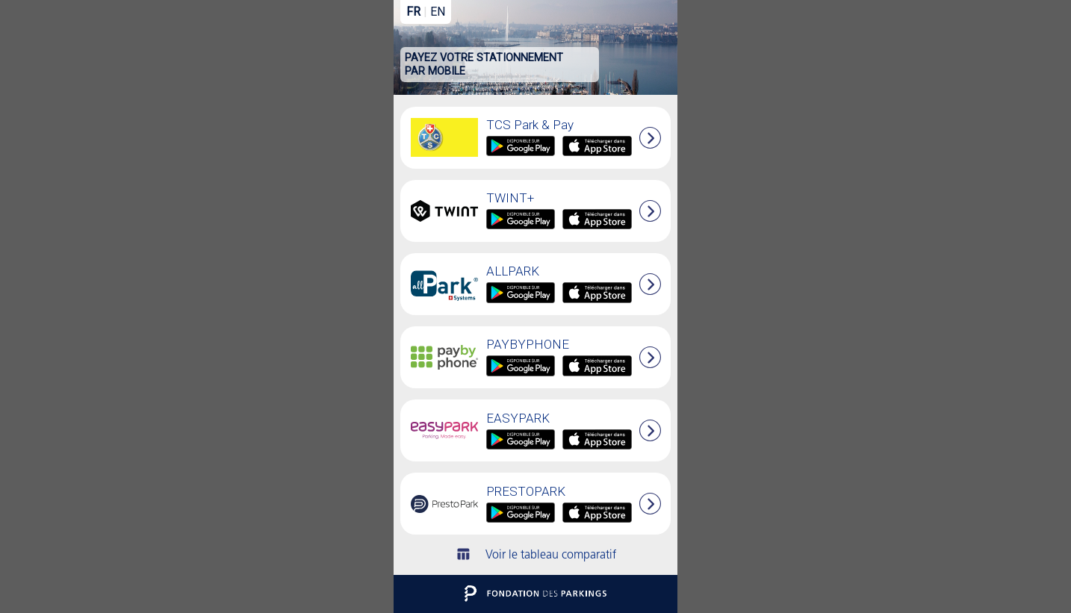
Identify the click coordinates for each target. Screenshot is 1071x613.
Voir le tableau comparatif (536, 555)
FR (413, 11)
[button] (650, 357)
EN (437, 11)
